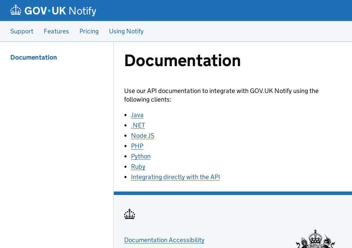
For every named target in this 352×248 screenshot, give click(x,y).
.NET (138, 125)
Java (137, 115)
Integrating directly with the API (175, 177)
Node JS (142, 136)
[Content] (233, 145)
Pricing (89, 31)
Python (141, 156)
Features (56, 31)
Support (21, 31)
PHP (137, 146)
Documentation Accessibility (164, 240)
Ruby (138, 166)
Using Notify (126, 31)
